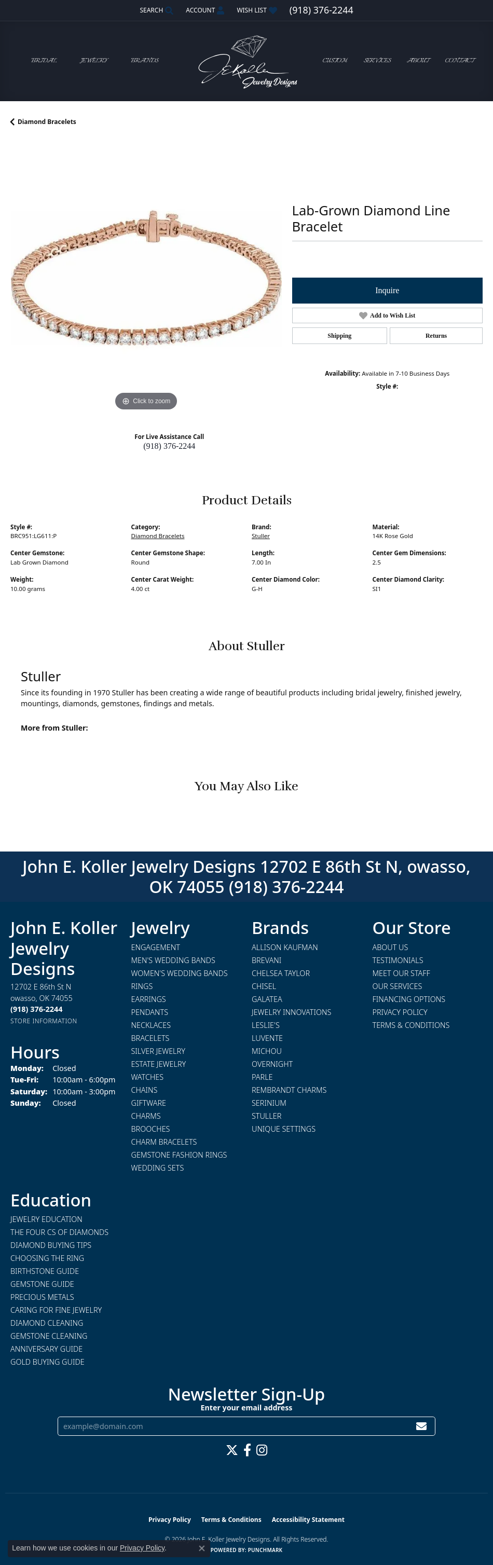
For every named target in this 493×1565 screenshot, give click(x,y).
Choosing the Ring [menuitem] (47, 1258)
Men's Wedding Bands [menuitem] (173, 960)
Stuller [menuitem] (266, 1116)
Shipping (339, 335)
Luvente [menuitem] (267, 1038)
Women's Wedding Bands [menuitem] (179, 973)
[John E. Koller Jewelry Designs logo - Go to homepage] (246, 61)
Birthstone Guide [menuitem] (44, 1271)
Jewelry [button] (94, 61)
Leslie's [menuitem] (266, 1025)
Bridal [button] (44, 61)
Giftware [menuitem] (148, 1103)
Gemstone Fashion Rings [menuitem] (179, 1155)
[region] (146, 278)
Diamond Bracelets (47, 121)
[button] (155, 10)
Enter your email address (247, 1407)
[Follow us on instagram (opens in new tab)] (261, 1450)
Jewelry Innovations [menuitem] (291, 1012)
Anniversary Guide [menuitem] (46, 1349)
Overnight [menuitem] (272, 1064)
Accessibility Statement (308, 1519)
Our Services (397, 986)
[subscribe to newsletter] (421, 1426)
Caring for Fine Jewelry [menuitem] (56, 1310)
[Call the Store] (36, 1009)
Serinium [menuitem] (269, 1103)
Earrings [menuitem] (148, 999)
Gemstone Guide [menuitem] (42, 1284)
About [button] (418, 61)
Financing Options (409, 999)
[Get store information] (43, 1021)
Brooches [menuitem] (150, 1129)
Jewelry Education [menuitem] (46, 1219)
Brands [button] (144, 61)
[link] (321, 10)
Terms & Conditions (411, 1025)
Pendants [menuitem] (150, 1012)
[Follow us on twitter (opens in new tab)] (232, 1450)
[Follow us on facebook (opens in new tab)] (247, 1450)
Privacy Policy (400, 1012)
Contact (459, 61)
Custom (335, 61)
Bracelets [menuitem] (150, 1038)
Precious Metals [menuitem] (42, 1297)
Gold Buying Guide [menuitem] (47, 1362)
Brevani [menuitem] (266, 960)
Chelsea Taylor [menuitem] (281, 973)
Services (377, 61)
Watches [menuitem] (147, 1077)
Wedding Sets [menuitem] (157, 1168)
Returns (436, 335)
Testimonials (398, 960)
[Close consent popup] (202, 1548)
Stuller (261, 536)
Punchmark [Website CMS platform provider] (265, 1550)
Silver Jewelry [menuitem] (158, 1051)
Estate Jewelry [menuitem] (158, 1064)
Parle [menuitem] (262, 1077)
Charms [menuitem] (146, 1116)
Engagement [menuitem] (155, 947)
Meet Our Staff (401, 973)
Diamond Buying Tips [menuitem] (50, 1245)
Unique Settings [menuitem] (284, 1129)
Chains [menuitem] (144, 1090)
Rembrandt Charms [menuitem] (289, 1090)
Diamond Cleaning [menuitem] (46, 1323)
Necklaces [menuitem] (151, 1025)
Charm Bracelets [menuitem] (164, 1142)
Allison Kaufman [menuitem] (285, 947)
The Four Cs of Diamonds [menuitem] (59, 1232)
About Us (390, 947)
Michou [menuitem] (267, 1051)
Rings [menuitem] (142, 986)
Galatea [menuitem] (267, 999)
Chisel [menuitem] (264, 986)
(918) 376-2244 (169, 446)
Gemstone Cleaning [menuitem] (48, 1336)
